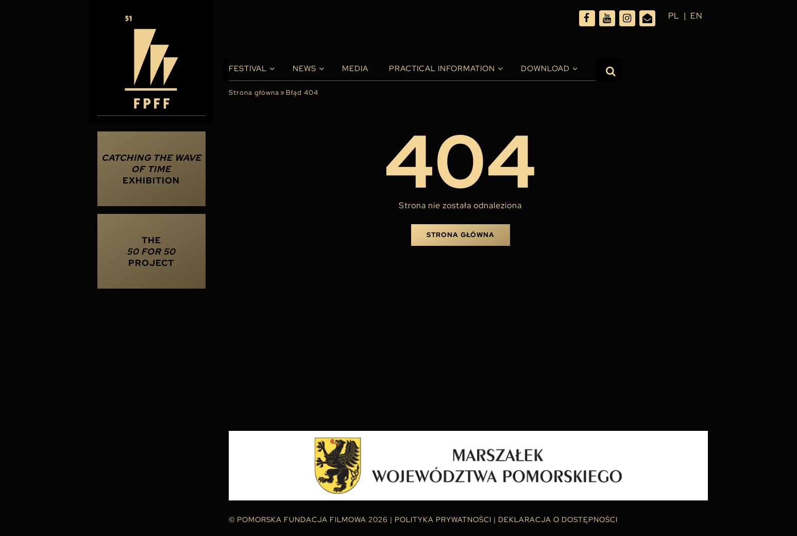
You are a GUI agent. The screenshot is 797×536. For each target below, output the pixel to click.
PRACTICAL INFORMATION (442, 68)
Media (355, 68)
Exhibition (151, 169)
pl (674, 15)
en (696, 15)
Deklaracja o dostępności (558, 519)
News (304, 68)
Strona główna (254, 92)
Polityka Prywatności (443, 519)
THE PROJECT (151, 251)
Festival (248, 68)
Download (545, 68)
